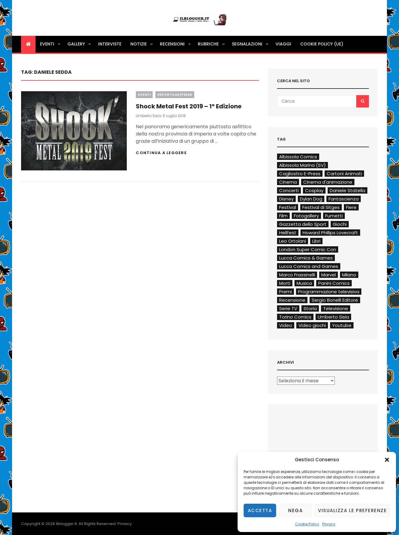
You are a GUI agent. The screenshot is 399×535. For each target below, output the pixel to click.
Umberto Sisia (148, 115)
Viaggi (283, 44)
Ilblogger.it (66, 524)
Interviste (109, 44)
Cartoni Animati (344, 173)
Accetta (260, 510)
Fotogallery (306, 216)
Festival (287, 207)
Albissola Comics (298, 157)
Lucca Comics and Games (308, 266)
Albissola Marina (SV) (302, 165)
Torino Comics (295, 317)
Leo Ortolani (292, 241)
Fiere (351, 207)
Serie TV (288, 308)
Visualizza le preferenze (352, 510)
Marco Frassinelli (297, 275)
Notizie (142, 44)
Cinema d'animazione (327, 182)
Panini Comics (334, 283)
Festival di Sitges (321, 207)
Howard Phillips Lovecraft (330, 232)
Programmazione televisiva (328, 291)
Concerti (289, 190)
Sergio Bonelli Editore (335, 300)
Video (285, 325)
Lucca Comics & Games (306, 258)
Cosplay (314, 190)
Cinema (288, 182)
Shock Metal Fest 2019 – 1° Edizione (189, 106)
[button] (387, 460)
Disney (286, 199)
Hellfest (287, 232)
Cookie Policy (307, 524)
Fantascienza (344, 199)
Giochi (340, 224)
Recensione (292, 300)
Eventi (50, 44)
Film (283, 216)
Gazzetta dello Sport (302, 224)
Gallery (79, 44)
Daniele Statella (347, 190)
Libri (316, 241)
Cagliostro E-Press (299, 173)
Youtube (341, 325)
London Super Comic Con (307, 249)
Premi (285, 291)
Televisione (335, 308)
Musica (304, 283)
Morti (284, 283)
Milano (349, 275)
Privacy (328, 524)
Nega (295, 510)
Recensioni (176, 44)
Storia (310, 308)
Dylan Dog (311, 199)
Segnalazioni (250, 44)
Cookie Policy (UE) (321, 44)
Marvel (328, 275)
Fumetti (334, 216)
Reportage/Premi (174, 94)
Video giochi (312, 325)
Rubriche (212, 44)
